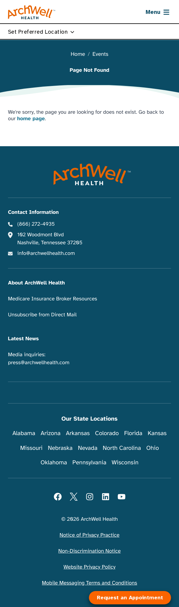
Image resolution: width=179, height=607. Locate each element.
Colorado (107, 433)
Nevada (87, 448)
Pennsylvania (89, 462)
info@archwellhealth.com (46, 253)
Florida (133, 433)
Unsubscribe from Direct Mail (42, 315)
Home (78, 54)
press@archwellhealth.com (38, 362)
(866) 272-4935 (36, 224)
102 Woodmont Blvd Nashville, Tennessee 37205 (49, 239)
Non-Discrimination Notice (89, 551)
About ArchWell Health (36, 283)
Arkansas (78, 433)
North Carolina (122, 448)
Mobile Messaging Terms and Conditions (89, 583)
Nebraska (60, 448)
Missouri (31, 448)
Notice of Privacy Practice (90, 535)
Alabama (23, 433)
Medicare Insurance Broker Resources (52, 299)
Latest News (23, 339)
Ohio (152, 448)
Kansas (157, 433)
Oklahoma (53, 462)
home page (31, 118)
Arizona (51, 433)
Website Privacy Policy (89, 567)
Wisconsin (125, 462)
